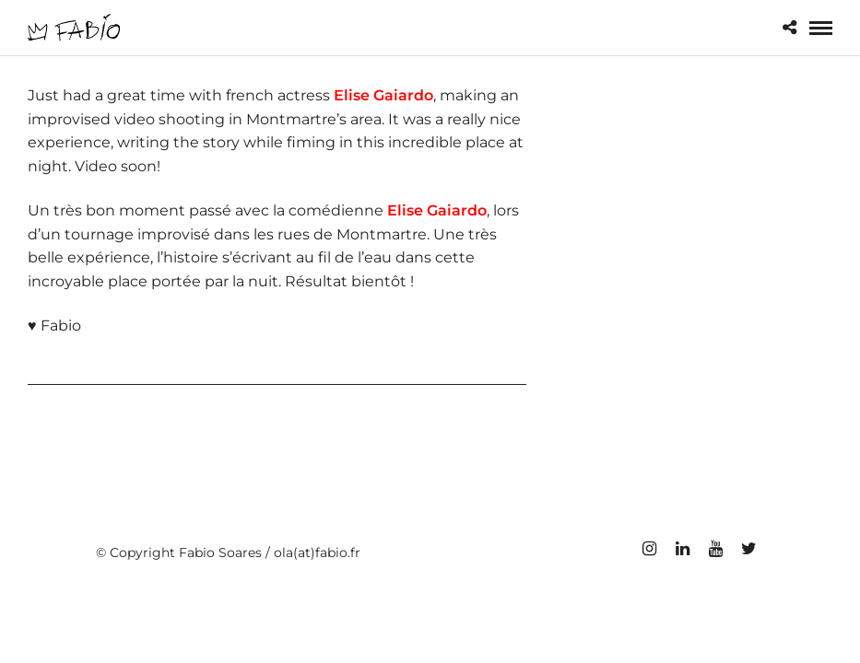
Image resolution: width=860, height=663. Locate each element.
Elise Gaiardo (383, 95)
